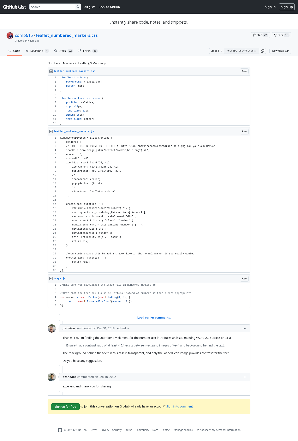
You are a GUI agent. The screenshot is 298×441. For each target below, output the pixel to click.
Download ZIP (280, 51)
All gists (89, 7)
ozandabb (70, 377)
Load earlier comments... (154, 317)
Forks (88, 51)
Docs (155, 430)
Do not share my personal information (218, 430)
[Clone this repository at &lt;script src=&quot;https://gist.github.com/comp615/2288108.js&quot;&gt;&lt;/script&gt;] (241, 51)
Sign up (287, 7)
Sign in (270, 7)
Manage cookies (183, 430)
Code (14, 51)
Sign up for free (65, 407)
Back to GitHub (109, 7)
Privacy (105, 430)
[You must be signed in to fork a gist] (281, 35)
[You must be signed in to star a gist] (260, 35)
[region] (149, 101)
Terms (93, 430)
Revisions (37, 51)
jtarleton (69, 328)
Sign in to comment (179, 406)
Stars (63, 51)
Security (117, 430)
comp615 (24, 35)
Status (128, 430)
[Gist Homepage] (14, 6)
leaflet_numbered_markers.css (66, 35)
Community (142, 430)
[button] (262, 51)
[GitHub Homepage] (60, 430)
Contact (165, 430)
